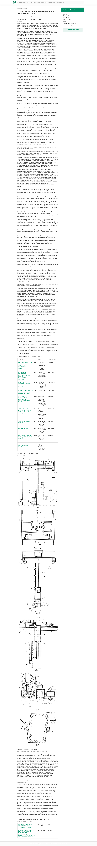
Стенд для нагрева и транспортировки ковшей (24, 445)
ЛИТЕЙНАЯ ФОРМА (23, 428)
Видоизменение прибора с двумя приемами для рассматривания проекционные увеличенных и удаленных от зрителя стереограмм (26, 834)
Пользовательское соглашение (58, 843)
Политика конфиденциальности (39, 843)
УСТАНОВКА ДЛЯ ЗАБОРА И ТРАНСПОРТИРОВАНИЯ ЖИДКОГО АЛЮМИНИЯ (25, 392)
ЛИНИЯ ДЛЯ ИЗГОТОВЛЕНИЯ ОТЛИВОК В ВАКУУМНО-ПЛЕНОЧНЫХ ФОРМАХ (25, 384)
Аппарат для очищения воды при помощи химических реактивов (25, 826)
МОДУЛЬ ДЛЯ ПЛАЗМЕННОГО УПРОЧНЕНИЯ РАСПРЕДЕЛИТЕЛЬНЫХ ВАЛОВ (24, 399)
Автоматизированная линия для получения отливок (25, 437)
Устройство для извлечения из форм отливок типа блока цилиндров (24, 411)
